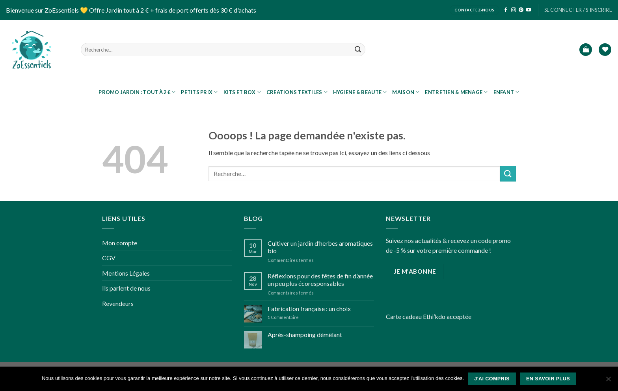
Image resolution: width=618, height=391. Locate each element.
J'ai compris (492, 379)
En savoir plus (548, 379)
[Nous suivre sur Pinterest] (521, 10)
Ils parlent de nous (126, 288)
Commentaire (283, 317)
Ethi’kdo (434, 316)
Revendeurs (118, 303)
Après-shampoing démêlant (305, 334)
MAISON (405, 92)
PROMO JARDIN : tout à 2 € (137, 92)
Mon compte (119, 242)
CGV (108, 257)
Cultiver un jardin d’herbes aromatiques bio (320, 246)
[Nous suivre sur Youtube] (528, 10)
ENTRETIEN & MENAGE (456, 92)
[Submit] (358, 49)
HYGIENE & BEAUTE (360, 92)
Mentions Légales (126, 273)
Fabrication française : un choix (309, 308)
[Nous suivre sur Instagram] (513, 10)
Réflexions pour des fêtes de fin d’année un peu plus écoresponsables (320, 279)
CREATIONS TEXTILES (297, 92)
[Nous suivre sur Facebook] (505, 10)
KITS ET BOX (242, 92)
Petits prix (199, 92)
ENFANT (506, 92)
